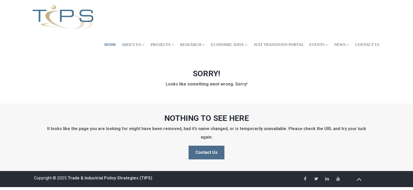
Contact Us (206, 152)
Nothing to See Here (206, 118)
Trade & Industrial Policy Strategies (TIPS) (110, 177)
